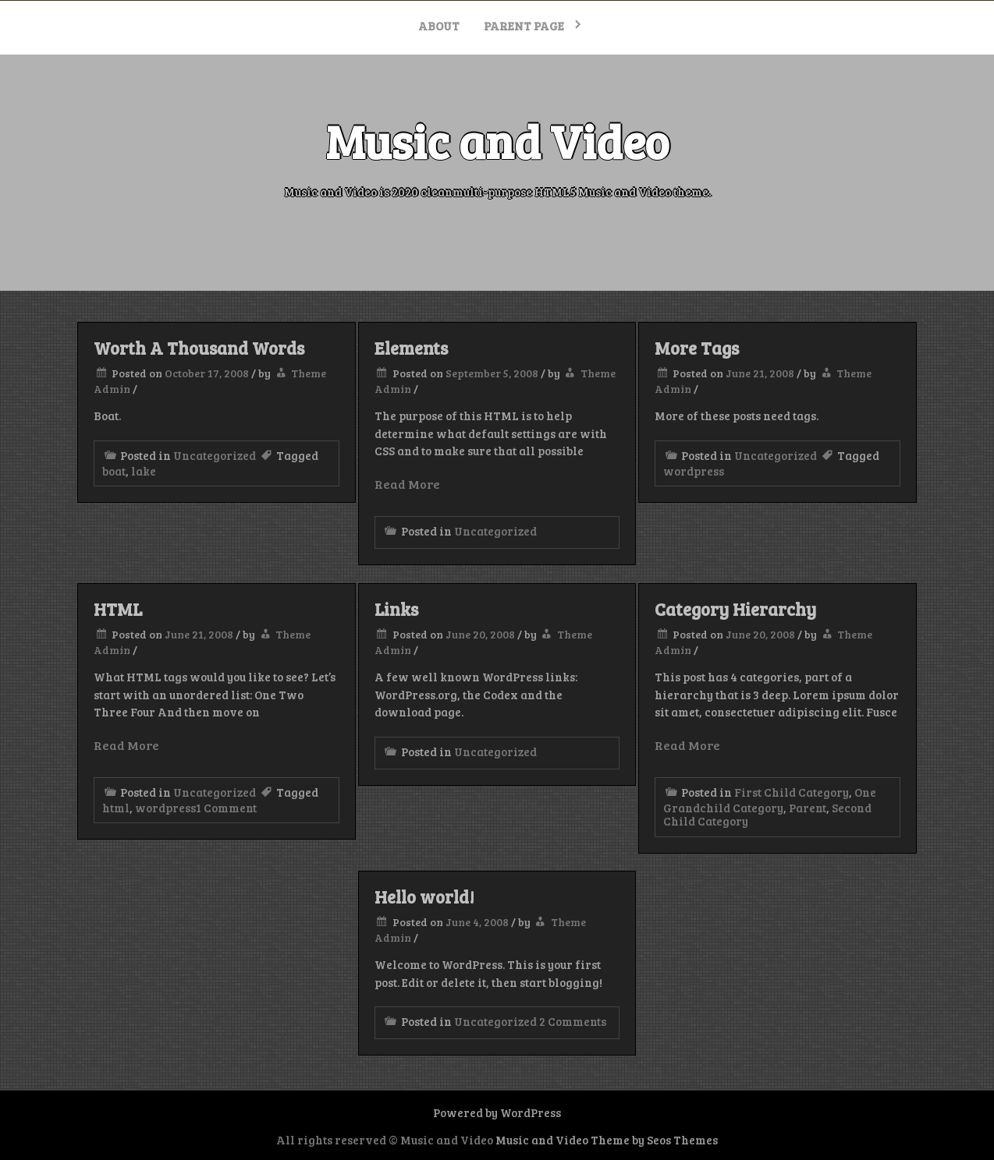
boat (114, 471)
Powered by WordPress (497, 1112)
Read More (407, 484)
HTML (118, 609)
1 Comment (226, 807)
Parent (807, 807)
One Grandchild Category (769, 799)
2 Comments (572, 1021)
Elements (411, 347)
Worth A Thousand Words (199, 347)
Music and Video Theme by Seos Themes (606, 1140)
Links (396, 609)
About (439, 26)
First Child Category (791, 792)
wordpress (693, 471)
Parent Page (524, 26)
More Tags (697, 347)
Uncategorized (214, 455)
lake (143, 471)
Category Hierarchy (735, 609)
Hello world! (424, 896)
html (116, 807)
